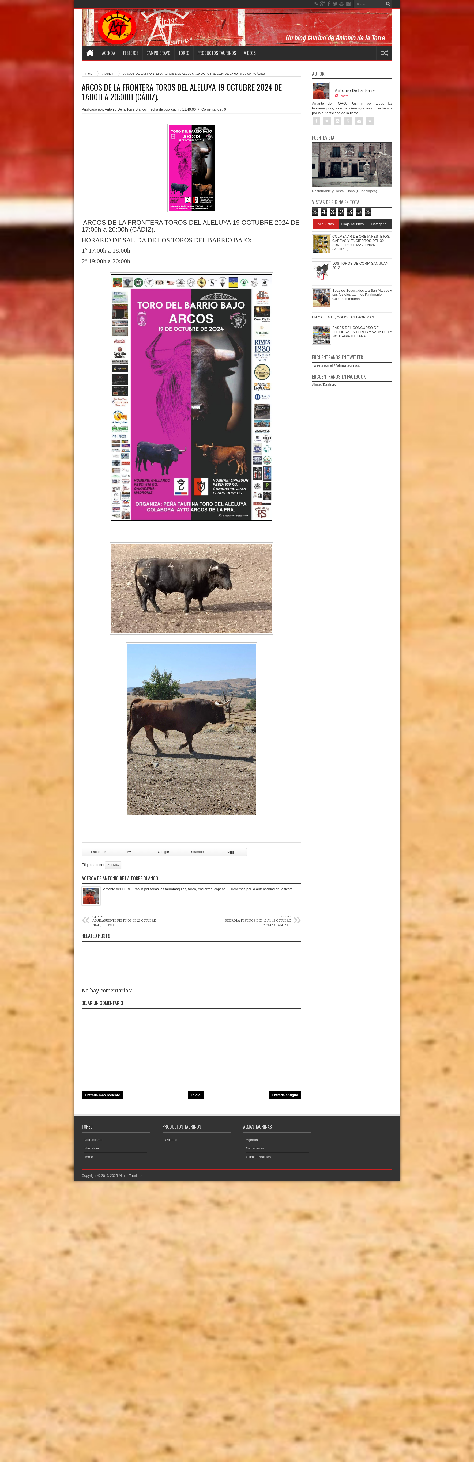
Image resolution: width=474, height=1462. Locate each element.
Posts (341, 96)
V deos (250, 53)
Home (90, 53)
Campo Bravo (158, 53)
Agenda (108, 53)
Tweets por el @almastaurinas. (336, 365)
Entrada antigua (285, 1096)
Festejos (130, 53)
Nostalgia (91, 1149)
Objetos (171, 1141)
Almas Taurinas (324, 385)
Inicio (88, 73)
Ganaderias (255, 1149)
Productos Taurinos (216, 53)
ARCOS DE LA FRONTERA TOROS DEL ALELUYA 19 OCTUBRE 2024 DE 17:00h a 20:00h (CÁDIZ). (182, 92)
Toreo (183, 53)
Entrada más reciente (102, 1096)
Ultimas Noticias (258, 1158)
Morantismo (93, 1141)
